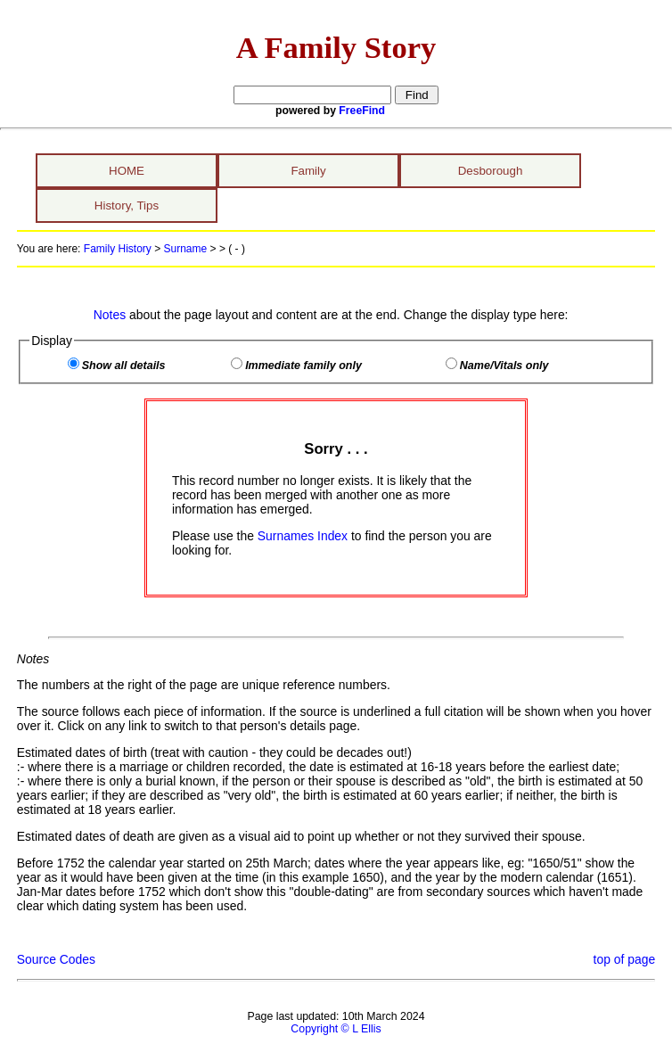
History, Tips (126, 205)
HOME (126, 170)
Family (308, 170)
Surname (186, 249)
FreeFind (362, 110)
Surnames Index (303, 536)
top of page (625, 959)
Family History (118, 249)
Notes (110, 315)
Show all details (124, 365)
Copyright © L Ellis (336, 1029)
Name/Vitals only (504, 365)
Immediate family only (303, 365)
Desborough (490, 170)
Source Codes (56, 959)
